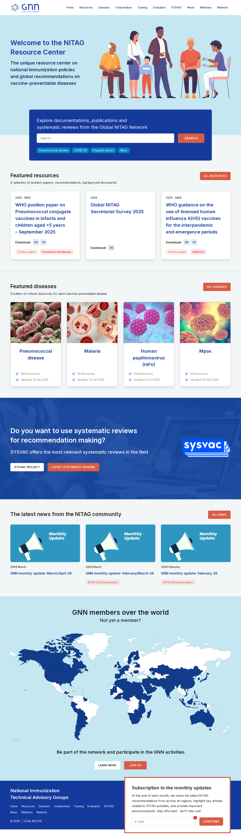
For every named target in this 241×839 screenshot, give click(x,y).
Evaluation (159, 7)
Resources (86, 7)
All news (219, 514)
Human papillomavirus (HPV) (149, 357)
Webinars (206, 7)
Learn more (107, 765)
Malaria (92, 351)
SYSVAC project (27, 467)
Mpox (123, 150)
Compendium (123, 7)
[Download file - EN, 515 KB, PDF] (36, 242)
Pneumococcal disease (53, 150)
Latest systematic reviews (73, 467)
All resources (215, 175)
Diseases (104, 7)
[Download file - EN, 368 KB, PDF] (186, 242)
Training (142, 7)
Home (70, 7)
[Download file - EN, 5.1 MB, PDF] (111, 248)
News (190, 7)
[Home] (24, 7)
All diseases (217, 286)
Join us (135, 765)
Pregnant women (103, 150)
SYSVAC (176, 7)
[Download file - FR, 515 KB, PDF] (43, 242)
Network (222, 7)
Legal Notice (33, 821)
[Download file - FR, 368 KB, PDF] (194, 242)
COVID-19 (80, 150)
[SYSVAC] (206, 448)
